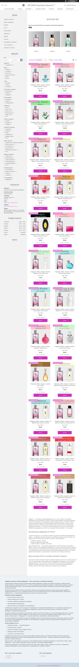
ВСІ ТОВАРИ (28, 8)
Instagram (8, 657)
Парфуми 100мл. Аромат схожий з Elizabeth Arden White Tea (40, 272)
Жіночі (36, 51)
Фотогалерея (7, 30)
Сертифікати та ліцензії (10, 42)
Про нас (6, 39)
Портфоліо (7, 33)
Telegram (43, 656)
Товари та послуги (9, 19)
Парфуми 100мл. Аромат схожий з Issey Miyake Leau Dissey (40, 309)
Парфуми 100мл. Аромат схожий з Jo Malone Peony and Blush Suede (40, 160)
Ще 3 (6, 151)
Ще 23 (6, 138)
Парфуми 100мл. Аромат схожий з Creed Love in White (65, 347)
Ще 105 (7, 78)
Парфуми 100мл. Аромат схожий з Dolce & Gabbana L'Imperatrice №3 (65, 422)
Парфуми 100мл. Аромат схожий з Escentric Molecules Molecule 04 (65, 123)
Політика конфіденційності (54, 665)
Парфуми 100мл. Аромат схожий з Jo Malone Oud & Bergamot (64, 496)
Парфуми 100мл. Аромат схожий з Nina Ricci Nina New (40, 197)
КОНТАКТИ (51, 8)
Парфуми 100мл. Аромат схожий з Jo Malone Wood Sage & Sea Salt (40, 422)
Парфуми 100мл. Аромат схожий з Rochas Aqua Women (65, 272)
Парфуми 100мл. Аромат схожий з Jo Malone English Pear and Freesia (64, 160)
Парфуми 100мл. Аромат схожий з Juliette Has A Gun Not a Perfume (65, 309)
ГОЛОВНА (20, 8)
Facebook (8, 656)
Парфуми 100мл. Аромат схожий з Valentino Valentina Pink (40, 347)
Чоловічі (52, 51)
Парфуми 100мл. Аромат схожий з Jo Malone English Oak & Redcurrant (40, 459)
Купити (40, 96)
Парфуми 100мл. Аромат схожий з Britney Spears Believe (40, 123)
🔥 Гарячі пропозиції (9, 8)
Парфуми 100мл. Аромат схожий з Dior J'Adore (40, 384)
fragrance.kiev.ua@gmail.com (11, 202)
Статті (5, 27)
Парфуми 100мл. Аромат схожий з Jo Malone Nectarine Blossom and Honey (64, 384)
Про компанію (69, 8)
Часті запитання (8, 45)
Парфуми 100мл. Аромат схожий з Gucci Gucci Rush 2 (65, 235)
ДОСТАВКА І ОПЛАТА (41, 8)
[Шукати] (2, 5)
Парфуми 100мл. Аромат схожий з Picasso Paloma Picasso (40, 235)
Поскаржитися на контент (42, 665)
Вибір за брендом (8, 22)
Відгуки (6, 36)
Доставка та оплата (9, 47)
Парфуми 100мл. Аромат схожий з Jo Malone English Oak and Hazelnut (40, 496)
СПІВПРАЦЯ (60, 8)
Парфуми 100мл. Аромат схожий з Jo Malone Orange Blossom (64, 197)
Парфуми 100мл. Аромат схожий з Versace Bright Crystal (65, 85)
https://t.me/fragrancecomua (10, 206)
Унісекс (68, 51)
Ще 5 (6, 116)
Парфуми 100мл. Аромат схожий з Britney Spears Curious (40, 85)
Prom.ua (46, 664)
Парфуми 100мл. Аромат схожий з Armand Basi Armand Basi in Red (65, 459)
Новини (6, 25)
